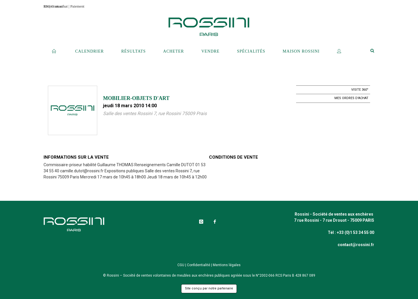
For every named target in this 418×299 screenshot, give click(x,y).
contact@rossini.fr (356, 244)
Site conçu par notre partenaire (209, 288)
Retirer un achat (56, 6)
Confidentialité (198, 265)
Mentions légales (227, 265)
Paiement (77, 6)
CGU (180, 265)
